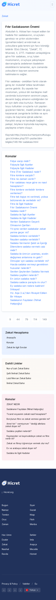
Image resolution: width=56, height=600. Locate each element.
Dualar (5, 539)
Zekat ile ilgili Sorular (17, 347)
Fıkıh (32, 519)
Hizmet (33, 554)
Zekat (5, 16)
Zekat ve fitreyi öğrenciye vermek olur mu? (28, 443)
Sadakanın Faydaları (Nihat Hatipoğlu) (25, 409)
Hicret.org (7, 492)
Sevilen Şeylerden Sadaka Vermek (29, 271)
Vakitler (26, 583)
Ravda (5, 554)
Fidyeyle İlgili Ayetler (21, 164)
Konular (10, 342)
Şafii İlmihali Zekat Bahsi (18, 373)
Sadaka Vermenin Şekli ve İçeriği (28, 243)
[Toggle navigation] (52, 4)
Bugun (5, 505)
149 (45, 319)
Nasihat (5, 549)
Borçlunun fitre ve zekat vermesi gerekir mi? (28, 419)
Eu (36, 583)
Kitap (32, 514)
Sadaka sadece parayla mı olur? (28, 282)
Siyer (32, 505)
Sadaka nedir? (18, 211)
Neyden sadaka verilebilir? (25, 239)
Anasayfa (11, 337)
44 (18, 319)
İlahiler (33, 535)
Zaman (5, 524)
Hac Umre (6, 535)
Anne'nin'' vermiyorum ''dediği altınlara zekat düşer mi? (25, 425)
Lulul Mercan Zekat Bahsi (19, 378)
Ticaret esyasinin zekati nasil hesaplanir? (27, 414)
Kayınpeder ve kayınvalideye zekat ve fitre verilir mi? (27, 437)
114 (35, 319)
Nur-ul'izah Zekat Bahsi (18, 368)
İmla (32, 539)
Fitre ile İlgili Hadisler (21, 203)
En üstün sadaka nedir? (23, 278)
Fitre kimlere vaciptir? (22, 175)
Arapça (33, 544)
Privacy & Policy (10, 583)
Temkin (5, 514)
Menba (33, 524)
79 (26, 319)
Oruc (4, 519)
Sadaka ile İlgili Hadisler (23, 218)
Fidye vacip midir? (20, 161)
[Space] (11, 482)
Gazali (33, 510)
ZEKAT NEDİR (13, 404)
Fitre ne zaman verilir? (23, 178)
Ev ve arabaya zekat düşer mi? (22, 448)
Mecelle (34, 549)
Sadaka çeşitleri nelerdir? (24, 275)
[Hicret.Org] (11, 4)
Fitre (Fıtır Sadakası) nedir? (25, 171)
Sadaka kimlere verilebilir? (25, 235)
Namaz (5, 510)
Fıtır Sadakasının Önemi (23, 207)
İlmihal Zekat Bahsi (16, 383)
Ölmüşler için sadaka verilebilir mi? (29, 260)
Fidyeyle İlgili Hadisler (22, 168)
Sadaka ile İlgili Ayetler (22, 214)
